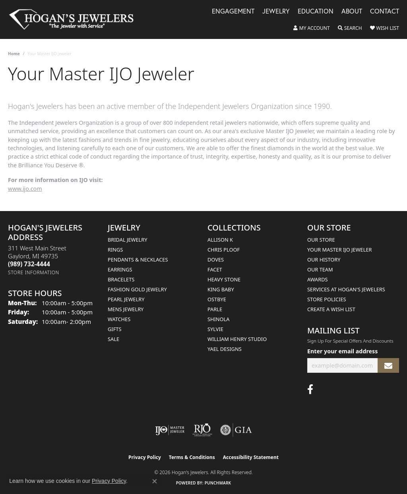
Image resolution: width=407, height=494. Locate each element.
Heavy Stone (223, 279)
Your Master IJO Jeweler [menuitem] (339, 249)
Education (315, 11)
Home (14, 53)
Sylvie (215, 329)
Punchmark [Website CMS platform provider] (218, 483)
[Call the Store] (29, 264)
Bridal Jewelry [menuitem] (127, 239)
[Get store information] (33, 272)
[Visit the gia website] (236, 430)
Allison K (220, 239)
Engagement (233, 11)
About (351, 11)
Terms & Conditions (192, 457)
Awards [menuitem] (317, 279)
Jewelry (276, 11)
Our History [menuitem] (324, 259)
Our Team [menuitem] (320, 269)
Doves (215, 259)
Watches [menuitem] (119, 319)
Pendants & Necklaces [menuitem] (138, 259)
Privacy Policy (144, 457)
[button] (311, 28)
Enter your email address (342, 351)
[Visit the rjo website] (202, 430)
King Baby (220, 289)
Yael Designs (224, 349)
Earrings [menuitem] (120, 269)
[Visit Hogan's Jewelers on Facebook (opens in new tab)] (310, 389)
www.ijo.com (25, 188)
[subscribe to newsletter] (388, 365)
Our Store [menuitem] (321, 239)
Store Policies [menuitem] (326, 299)
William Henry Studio (237, 339)
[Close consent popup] (154, 481)
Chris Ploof (223, 249)
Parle (214, 309)
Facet (214, 269)
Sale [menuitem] (113, 339)
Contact (384, 11)
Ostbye (216, 299)
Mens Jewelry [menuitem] (125, 309)
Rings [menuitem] (115, 249)
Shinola (218, 319)
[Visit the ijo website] (170, 430)
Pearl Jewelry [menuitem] (126, 299)
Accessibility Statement (251, 457)
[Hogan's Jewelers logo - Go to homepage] (74, 19)
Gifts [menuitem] (114, 329)
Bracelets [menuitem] (121, 279)
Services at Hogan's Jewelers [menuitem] (346, 289)
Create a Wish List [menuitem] (331, 309)
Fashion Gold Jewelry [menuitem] (137, 289)
